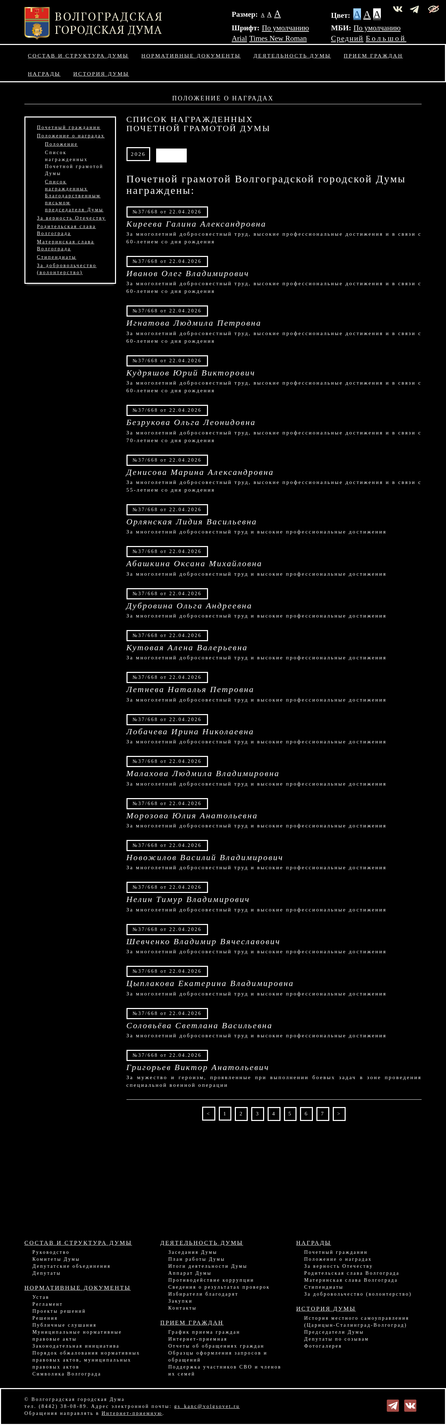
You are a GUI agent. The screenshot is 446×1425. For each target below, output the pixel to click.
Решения (45, 1318)
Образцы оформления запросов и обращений (217, 1356)
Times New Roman (278, 38)
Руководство (51, 1252)
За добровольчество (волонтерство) (358, 1294)
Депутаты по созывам (336, 1339)
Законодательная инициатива (76, 1346)
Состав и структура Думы (78, 56)
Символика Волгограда (66, 1374)
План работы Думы (196, 1259)
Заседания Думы (192, 1252)
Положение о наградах (71, 135)
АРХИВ (171, 154)
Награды (44, 74)
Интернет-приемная (198, 1339)
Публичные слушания (64, 1325)
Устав (40, 1297)
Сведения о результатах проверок (219, 1287)
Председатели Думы (334, 1332)
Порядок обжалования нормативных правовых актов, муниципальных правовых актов (86, 1360)
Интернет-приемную (132, 1413)
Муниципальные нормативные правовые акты (77, 1335)
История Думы (101, 74)
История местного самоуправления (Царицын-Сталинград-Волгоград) (356, 1322)
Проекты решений (59, 1311)
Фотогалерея (323, 1346)
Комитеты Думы (56, 1259)
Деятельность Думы (292, 56)
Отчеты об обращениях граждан (216, 1346)
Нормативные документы (191, 56)
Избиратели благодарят (203, 1294)
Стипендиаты (56, 257)
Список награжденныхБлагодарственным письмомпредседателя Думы (74, 195)
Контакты (182, 1308)
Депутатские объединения (71, 1266)
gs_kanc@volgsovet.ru (207, 1406)
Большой (386, 38)
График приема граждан (204, 1332)
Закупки (180, 1301)
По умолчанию (285, 28)
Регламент (47, 1304)
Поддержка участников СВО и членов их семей (225, 1370)
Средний (347, 38)
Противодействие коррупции (211, 1280)
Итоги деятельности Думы (207, 1266)
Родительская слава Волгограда (352, 1273)
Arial (239, 38)
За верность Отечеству (71, 218)
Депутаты (46, 1273)
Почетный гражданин (68, 127)
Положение (61, 144)
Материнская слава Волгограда (351, 1280)
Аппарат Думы (190, 1273)
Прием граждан (373, 56)
